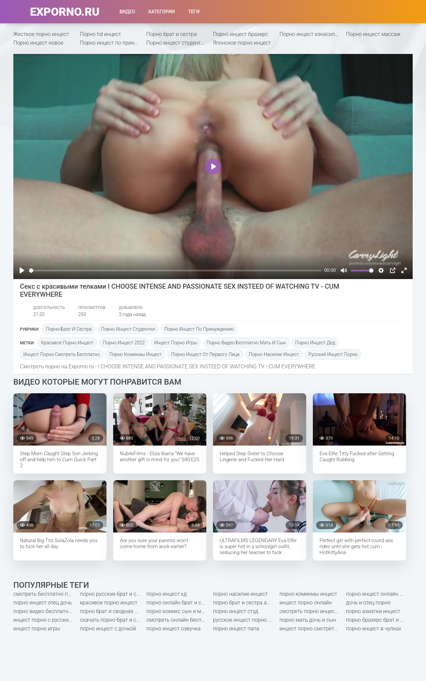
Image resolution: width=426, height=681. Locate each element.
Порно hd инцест (100, 34)
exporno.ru (65, 11)
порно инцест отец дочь (42, 602)
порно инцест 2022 (124, 342)
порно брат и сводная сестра (113, 611)
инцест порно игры (175, 342)
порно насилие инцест (274, 354)
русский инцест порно (333, 354)
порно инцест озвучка (173, 628)
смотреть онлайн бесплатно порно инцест (179, 620)
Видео (127, 11)
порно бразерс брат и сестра (379, 620)
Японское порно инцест (242, 43)
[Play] (22, 270)
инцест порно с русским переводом (46, 620)
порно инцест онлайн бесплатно (379, 594)
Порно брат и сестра (171, 34)
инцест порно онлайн (306, 602)
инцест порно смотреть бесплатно (61, 354)
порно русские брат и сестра (113, 594)
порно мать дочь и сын (308, 620)
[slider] (175, 270)
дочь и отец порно (368, 602)
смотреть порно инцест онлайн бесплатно (313, 611)
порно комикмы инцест (135, 354)
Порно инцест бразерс (240, 34)
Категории (161, 11)
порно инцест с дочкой (108, 628)
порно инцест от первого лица (205, 354)
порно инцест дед (315, 342)
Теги (193, 11)
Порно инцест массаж (373, 34)
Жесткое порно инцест (41, 34)
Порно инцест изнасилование (313, 34)
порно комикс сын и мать (177, 611)
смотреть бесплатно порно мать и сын (46, 594)
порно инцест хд (166, 594)
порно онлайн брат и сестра (179, 602)
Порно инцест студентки (176, 43)
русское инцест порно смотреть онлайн (246, 620)
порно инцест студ (235, 611)
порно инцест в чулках (373, 628)
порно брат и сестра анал (244, 602)
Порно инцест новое (38, 43)
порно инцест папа (236, 628)
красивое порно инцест (67, 342)
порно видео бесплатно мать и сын (246, 342)
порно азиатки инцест (373, 611)
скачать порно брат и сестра (113, 620)
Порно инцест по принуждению (113, 43)
